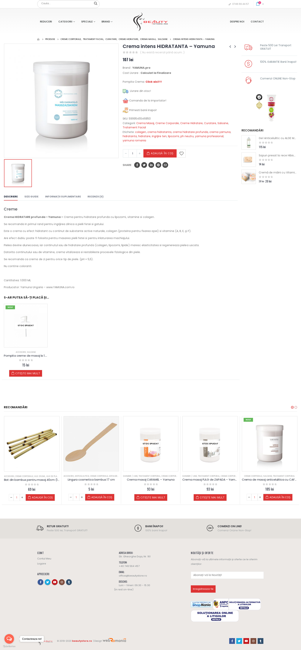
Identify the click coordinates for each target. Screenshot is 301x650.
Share (127, 165)
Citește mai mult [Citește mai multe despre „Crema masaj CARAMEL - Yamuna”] (209, 497)
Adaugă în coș (162, 153)
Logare (41, 563)
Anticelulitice (138, 476)
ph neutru (187, 136)
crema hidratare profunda (190, 132)
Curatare (210, 123)
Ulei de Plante (50, 476)
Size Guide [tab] (31, 196)
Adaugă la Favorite (181, 153)
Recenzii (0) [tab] (95, 196)
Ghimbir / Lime (186, 476)
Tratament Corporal (206, 476)
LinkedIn (151, 165)
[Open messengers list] (9, 639)
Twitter (144, 165)
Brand (106, 21)
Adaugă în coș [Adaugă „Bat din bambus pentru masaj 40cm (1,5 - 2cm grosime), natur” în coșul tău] (39, 497)
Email (165, 165)
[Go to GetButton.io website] (9, 646)
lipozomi (173, 136)
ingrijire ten (159, 136)
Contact (257, 21)
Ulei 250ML (36, 476)
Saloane (222, 123)
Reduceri (46, 21)
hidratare (144, 136)
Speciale (87, 21)
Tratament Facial (134, 127)
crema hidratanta (159, 132)
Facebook (137, 165)
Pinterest (158, 165)
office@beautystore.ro (133, 575)
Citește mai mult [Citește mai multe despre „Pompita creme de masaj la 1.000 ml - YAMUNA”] (27, 373)
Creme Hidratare (191, 123)
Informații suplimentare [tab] (63, 196)
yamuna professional (209, 136)
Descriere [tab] (11, 196)
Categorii (65, 21)
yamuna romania (134, 140)
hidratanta (130, 136)
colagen (140, 132)
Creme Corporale (167, 123)
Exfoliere (170, 476)
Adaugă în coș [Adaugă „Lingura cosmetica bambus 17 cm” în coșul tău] (158, 497)
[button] (292, 407)
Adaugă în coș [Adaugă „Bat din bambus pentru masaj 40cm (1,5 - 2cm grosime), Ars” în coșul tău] (98, 497)
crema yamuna (220, 132)
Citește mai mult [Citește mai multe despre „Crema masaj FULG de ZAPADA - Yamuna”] (268, 497)
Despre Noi (237, 21)
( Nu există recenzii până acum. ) (162, 52)
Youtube (55, 582)
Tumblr (69, 582)
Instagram (62, 582)
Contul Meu (44, 558)
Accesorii (21, 352)
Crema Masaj (145, 123)
